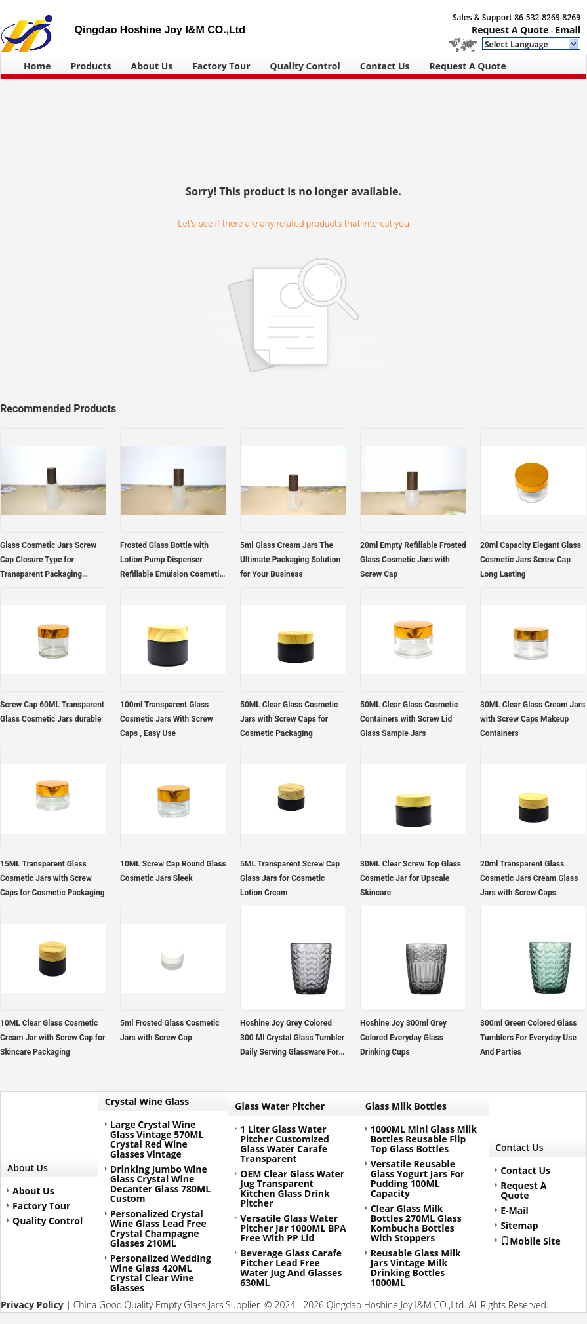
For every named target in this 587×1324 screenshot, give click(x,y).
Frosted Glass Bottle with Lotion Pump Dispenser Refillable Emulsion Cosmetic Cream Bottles (172, 561)
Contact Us (385, 66)
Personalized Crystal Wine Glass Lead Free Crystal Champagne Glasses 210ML (158, 1228)
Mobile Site (530, 1241)
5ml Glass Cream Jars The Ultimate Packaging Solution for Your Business (290, 560)
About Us (152, 66)
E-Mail (514, 1210)
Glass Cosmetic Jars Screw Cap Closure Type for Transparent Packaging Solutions (48, 561)
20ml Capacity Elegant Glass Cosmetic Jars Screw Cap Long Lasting (530, 560)
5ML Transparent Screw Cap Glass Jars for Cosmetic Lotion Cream (290, 878)
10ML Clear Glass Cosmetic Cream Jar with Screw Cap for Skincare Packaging (52, 1038)
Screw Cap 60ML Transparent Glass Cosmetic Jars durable (52, 712)
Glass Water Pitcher (280, 1106)
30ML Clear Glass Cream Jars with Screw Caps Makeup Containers (532, 719)
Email (567, 30)
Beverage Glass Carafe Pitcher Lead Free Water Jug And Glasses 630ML (291, 1267)
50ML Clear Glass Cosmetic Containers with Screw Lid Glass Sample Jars (409, 719)
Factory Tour (221, 66)
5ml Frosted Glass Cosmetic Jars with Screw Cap (170, 1030)
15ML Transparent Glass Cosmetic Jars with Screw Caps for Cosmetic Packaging (52, 878)
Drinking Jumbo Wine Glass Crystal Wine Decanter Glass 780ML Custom (160, 1183)
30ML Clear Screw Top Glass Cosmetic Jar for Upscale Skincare (410, 878)
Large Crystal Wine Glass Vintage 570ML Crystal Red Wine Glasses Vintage (156, 1139)
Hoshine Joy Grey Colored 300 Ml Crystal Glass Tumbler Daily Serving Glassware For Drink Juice (292, 1039)
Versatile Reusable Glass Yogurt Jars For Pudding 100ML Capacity (418, 1178)
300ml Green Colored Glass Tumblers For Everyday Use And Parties (528, 1038)
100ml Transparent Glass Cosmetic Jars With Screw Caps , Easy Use (166, 719)
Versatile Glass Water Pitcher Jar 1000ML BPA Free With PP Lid (293, 1228)
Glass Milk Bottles (406, 1106)
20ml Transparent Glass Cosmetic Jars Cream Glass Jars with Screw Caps (529, 878)
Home (37, 66)
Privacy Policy (32, 1304)
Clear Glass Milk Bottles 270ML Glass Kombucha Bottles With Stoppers (416, 1223)
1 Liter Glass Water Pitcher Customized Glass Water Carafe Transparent (284, 1143)
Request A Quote (510, 30)
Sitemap (519, 1225)
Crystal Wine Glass (147, 1101)
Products (90, 66)
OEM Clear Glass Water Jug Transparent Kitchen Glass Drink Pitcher (292, 1188)
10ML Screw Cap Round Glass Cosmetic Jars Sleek (173, 871)
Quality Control (305, 66)
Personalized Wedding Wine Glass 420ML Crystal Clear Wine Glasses (160, 1273)
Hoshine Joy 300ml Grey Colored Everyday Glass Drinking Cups (403, 1038)
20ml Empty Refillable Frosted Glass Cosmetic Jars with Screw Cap (413, 560)
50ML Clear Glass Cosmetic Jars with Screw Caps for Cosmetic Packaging (289, 719)
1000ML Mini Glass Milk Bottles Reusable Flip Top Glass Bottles (424, 1139)
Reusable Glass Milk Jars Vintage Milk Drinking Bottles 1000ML (416, 1267)
